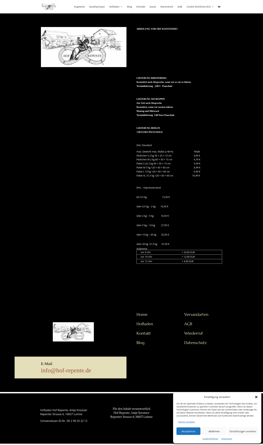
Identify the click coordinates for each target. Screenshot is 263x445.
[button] (256, 397)
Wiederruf (193, 333)
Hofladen (114, 7)
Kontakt (140, 7)
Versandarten (196, 314)
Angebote (79, 7)
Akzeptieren (188, 431)
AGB (179, 7)
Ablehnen (214, 431)
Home (142, 314)
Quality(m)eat (97, 7)
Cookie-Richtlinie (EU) (199, 7)
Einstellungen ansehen (243, 431)
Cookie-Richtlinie (210, 438)
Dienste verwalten (186, 422)
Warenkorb (166, 7)
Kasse (153, 7)
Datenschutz (195, 342)
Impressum (226, 438)
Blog (129, 7)
